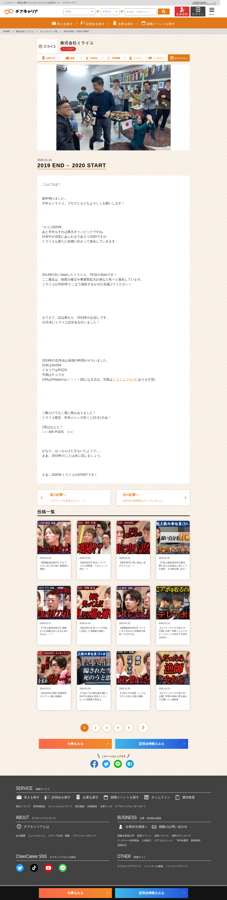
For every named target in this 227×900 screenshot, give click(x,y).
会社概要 (20, 835)
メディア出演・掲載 (59, 835)
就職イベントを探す (121, 797)
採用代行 (122, 845)
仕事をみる (75, 743)
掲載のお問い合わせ (169, 827)
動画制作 (196, 840)
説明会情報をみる (151, 743)
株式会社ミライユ (25, 31)
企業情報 (113, 58)
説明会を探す (57, 797)
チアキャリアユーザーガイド (130, 806)
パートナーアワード (177, 866)
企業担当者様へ (211, 2)
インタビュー (157, 58)
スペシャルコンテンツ (60, 806)
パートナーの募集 (153, 866)
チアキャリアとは (32, 827)
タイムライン (179, 58)
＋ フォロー (68, 49)
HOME (6, 31)
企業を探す (87, 797)
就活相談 (80, 806)
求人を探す (28, 797)
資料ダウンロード (181, 835)
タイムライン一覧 (48, 31)
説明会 (91, 58)
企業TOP (48, 58)
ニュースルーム (36, 835)
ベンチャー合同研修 (128, 840)
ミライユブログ (124, 379)
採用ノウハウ (161, 835)
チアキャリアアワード (129, 866)
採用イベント (144, 835)
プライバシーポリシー (84, 835)
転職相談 (92, 806)
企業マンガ (106, 806)
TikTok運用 (182, 840)
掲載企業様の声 (125, 835)
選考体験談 (39, 806)
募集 (70, 58)
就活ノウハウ (23, 806)
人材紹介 (146, 840)
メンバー (135, 58)
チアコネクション (163, 840)
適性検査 (184, 797)
